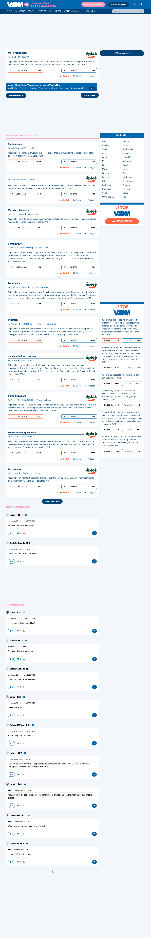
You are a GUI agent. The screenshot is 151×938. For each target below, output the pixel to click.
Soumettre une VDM (93, 4)
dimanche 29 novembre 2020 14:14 (21, 619)
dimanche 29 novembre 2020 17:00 (21, 549)
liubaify (13, 515)
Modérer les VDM (118, 4)
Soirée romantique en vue (22, 433)
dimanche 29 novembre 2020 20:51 (21, 731)
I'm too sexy (14, 469)
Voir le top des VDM (122, 221)
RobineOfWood (17, 725)
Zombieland (14, 283)
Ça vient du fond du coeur (22, 356)
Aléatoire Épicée (44, 11)
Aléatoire (20, 11)
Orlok (13, 613)
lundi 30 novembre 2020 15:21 (19, 791)
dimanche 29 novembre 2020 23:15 (21, 759)
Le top (58, 11)
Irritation (13, 320)
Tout (9, 11)
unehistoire (15, 816)
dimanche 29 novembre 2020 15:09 (21, 521)
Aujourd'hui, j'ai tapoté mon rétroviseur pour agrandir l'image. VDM (121, 376)
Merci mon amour (17, 53)
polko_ (13, 753)
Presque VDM (88, 11)
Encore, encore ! (52, 501)
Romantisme (15, 144)
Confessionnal (71, 11)
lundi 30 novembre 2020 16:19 (19, 822)
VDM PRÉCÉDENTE (16, 95)
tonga (13, 697)
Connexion (139, 4)
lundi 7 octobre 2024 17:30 (18, 850)
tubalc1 (13, 785)
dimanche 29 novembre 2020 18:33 (21, 703)
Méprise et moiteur (18, 210)
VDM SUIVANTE (90, 95)
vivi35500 (14, 844)
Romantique (15, 244)
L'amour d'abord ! (18, 396)
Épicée (31, 11)
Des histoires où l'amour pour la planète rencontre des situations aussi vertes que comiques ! (51, 87)
